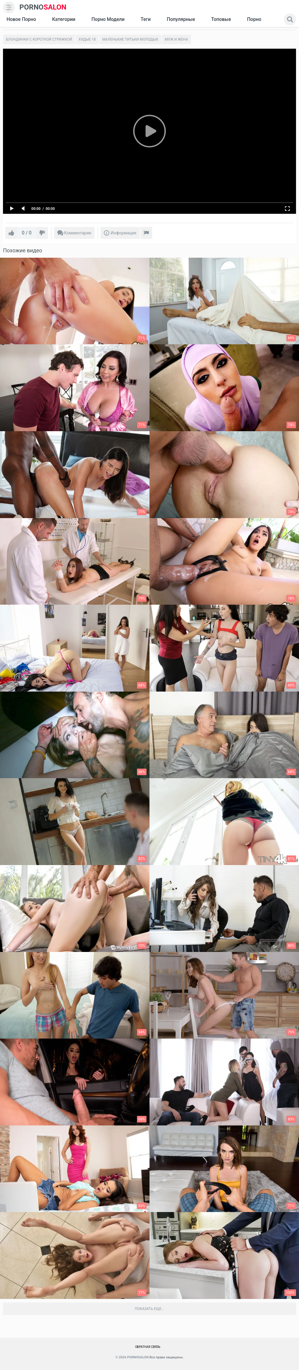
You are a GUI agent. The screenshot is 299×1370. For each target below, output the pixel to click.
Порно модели (107, 19)
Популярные (181, 19)
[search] (290, 19)
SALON (43, 7)
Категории (63, 19)
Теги (145, 19)
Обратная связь (148, 1347)
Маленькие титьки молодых (130, 39)
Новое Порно (21, 19)
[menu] (9, 7)
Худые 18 (86, 39)
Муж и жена (176, 39)
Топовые (221, 19)
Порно (254, 19)
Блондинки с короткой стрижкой (39, 39)
